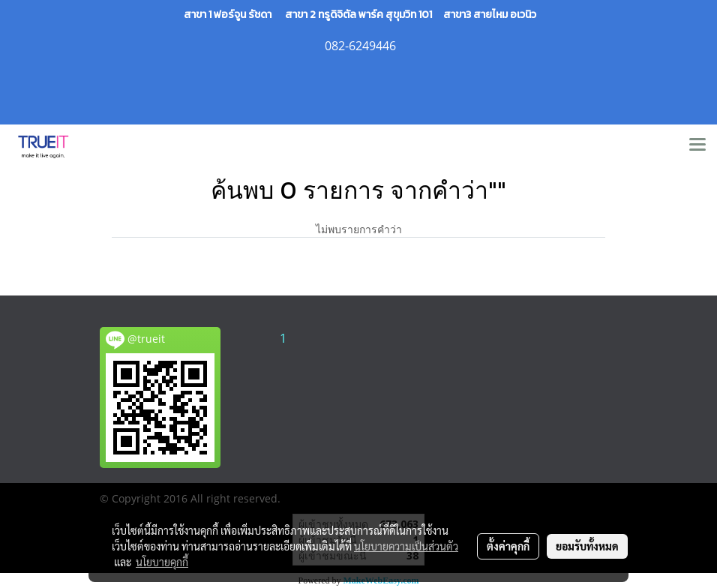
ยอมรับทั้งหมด (587, 546)
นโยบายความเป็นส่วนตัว (406, 546)
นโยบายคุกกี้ (162, 561)
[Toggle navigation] (697, 145)
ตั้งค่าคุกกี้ (508, 546)
